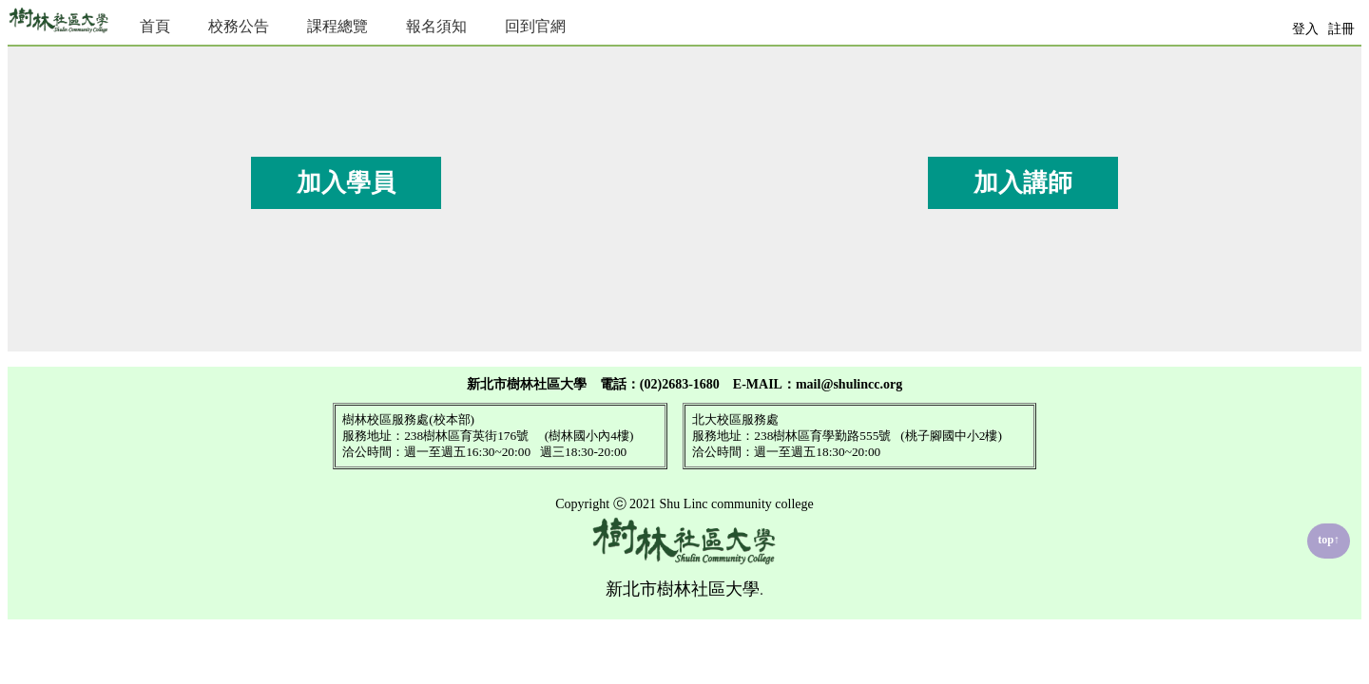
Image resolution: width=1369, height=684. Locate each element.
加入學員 (346, 183)
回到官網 (535, 26)
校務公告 (238, 26)
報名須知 (436, 26)
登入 (1305, 29)
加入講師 (1023, 183)
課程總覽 (337, 26)
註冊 (1341, 29)
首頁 (155, 26)
